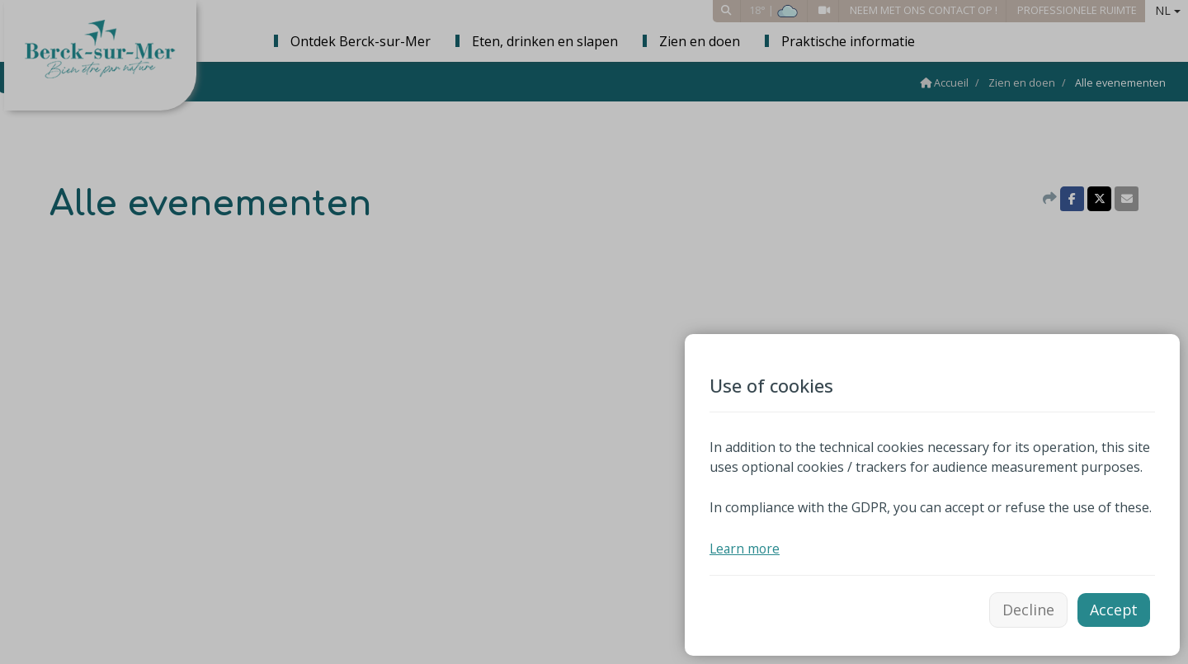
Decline (1028, 609)
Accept (1113, 609)
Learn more (746, 547)
